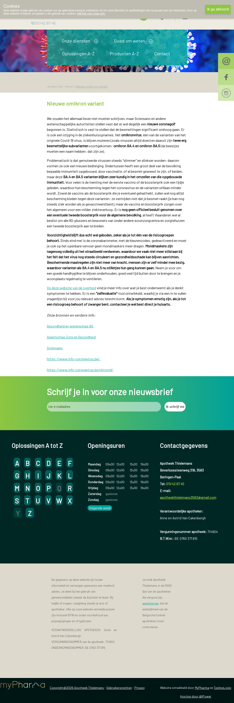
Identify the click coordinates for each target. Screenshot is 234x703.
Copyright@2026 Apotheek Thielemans (77, 688)
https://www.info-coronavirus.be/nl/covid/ (80, 370)
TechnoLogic (222, 688)
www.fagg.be (150, 603)
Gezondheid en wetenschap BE (70, 326)
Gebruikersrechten (119, 688)
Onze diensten (76, 40)
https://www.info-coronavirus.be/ (74, 359)
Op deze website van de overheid (71, 288)
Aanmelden (200, 16)
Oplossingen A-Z (78, 53)
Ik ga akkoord (218, 9)
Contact (162, 53)
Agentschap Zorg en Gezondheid (71, 337)
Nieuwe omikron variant (92, 86)
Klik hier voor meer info (91, 13)
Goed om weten (129, 40)
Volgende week (100, 508)
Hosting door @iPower (195, 696)
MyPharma (202, 688)
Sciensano (55, 348)
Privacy (139, 688)
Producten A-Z (124, 53)
